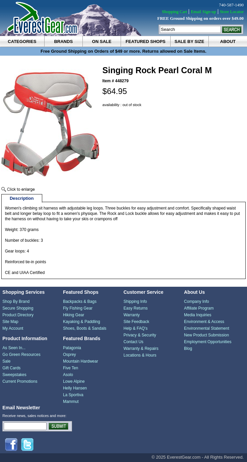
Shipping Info (135, 301)
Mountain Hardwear (80, 361)
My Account (12, 328)
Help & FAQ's (135, 328)
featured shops (146, 41)
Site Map (10, 321)
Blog (188, 348)
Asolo (68, 374)
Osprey (69, 354)
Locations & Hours (139, 355)
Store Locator (232, 11)
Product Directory (18, 315)
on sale (102, 41)
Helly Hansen (75, 388)
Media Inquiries (197, 315)
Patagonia (72, 347)
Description (22, 198)
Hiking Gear (73, 315)
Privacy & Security (139, 335)
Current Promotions (19, 381)
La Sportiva (73, 394)
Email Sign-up (203, 11)
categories (22, 41)
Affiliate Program (198, 308)
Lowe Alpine (74, 381)
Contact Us (133, 341)
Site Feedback (136, 321)
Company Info (196, 301)
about (228, 41)
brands (63, 41)
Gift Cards (11, 368)
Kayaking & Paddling (81, 321)
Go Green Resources (21, 354)
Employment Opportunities (207, 341)
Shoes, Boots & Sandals (84, 328)
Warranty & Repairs (140, 348)
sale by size (189, 41)
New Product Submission (206, 335)
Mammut (71, 401)
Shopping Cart (174, 11)
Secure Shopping (17, 308)
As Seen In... (13, 347)
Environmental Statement (206, 328)
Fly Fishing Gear (77, 308)
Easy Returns (135, 308)
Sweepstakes (14, 374)
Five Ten (70, 368)
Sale (6, 361)
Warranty (131, 315)
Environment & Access (204, 321)
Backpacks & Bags (80, 301)
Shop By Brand (15, 301)
